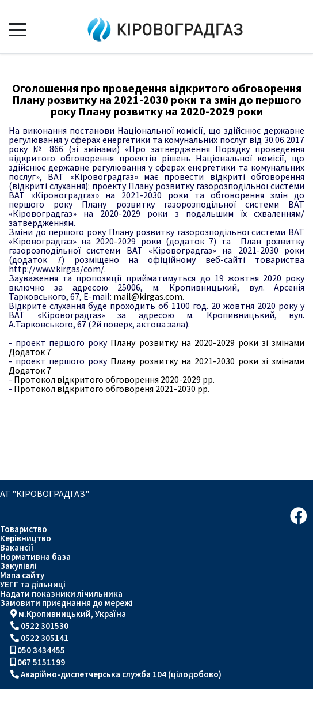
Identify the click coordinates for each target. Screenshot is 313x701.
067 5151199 (41, 662)
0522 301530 (44, 625)
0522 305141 (44, 637)
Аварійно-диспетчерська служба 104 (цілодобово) (121, 674)
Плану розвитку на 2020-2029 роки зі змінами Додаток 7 (156, 347)
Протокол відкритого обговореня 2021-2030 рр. (109, 388)
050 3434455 (41, 650)
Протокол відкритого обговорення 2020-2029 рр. (112, 379)
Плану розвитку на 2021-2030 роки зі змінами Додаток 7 (156, 365)
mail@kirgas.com (147, 296)
